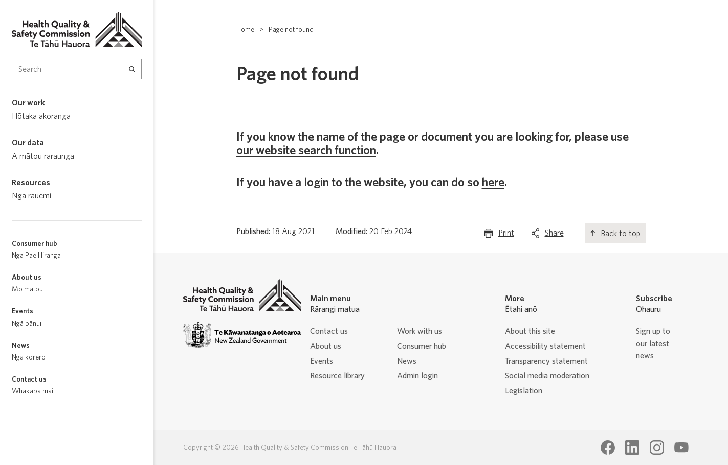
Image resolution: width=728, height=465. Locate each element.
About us (325, 346)
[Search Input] (77, 69)
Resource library (337, 376)
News (406, 361)
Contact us (329, 331)
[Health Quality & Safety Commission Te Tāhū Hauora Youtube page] (681, 447)
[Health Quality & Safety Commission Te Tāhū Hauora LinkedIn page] (632, 447)
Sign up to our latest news (653, 343)
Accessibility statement (545, 346)
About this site (530, 331)
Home (245, 29)
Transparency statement (546, 361)
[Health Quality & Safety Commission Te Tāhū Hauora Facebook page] (608, 447)
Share (554, 235)
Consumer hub (421, 346)
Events (321, 361)
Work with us (419, 331)
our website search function (306, 150)
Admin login (417, 376)
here (493, 183)
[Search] (132, 69)
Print (506, 235)
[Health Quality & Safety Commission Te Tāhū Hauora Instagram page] (657, 447)
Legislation (523, 391)
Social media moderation (547, 376)
